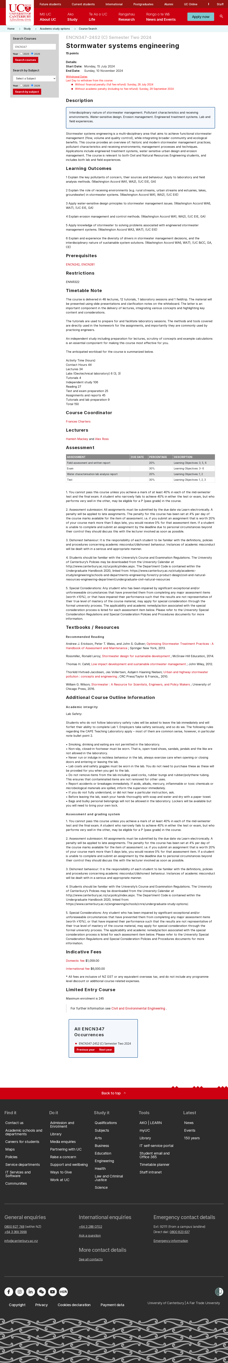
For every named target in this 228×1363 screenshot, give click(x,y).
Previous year (86, 1049)
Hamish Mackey (77, 439)
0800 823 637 (180, 1232)
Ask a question (90, 1235)
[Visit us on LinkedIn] (30, 1291)
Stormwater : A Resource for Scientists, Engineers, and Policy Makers (140, 684)
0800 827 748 (14, 1227)
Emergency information (171, 1241)
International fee (78, 968)
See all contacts (91, 1259)
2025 (26, 54)
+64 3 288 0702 (90, 1227)
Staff (220, 4)
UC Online (190, 4)
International (114, 4)
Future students (50, 4)
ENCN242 (73, 264)
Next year (105, 1049)
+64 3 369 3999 (15, 1232)
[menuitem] (48, 16)
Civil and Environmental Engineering (138, 1008)
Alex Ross (102, 439)
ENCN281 (88, 264)
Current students (83, 4)
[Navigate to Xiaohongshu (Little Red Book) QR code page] (63, 1291)
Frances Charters (78, 421)
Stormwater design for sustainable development (136, 656)
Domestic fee (75, 960)
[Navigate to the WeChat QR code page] (41, 1291)
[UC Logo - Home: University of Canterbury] (20, 12)
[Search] (221, 17)
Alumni (168, 4)
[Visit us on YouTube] (52, 1291)
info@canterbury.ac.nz (21, 1241)
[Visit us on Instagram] (19, 1291)
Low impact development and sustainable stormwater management (138, 664)
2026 (37, 54)
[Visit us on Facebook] (8, 1291)
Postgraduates (143, 4)
